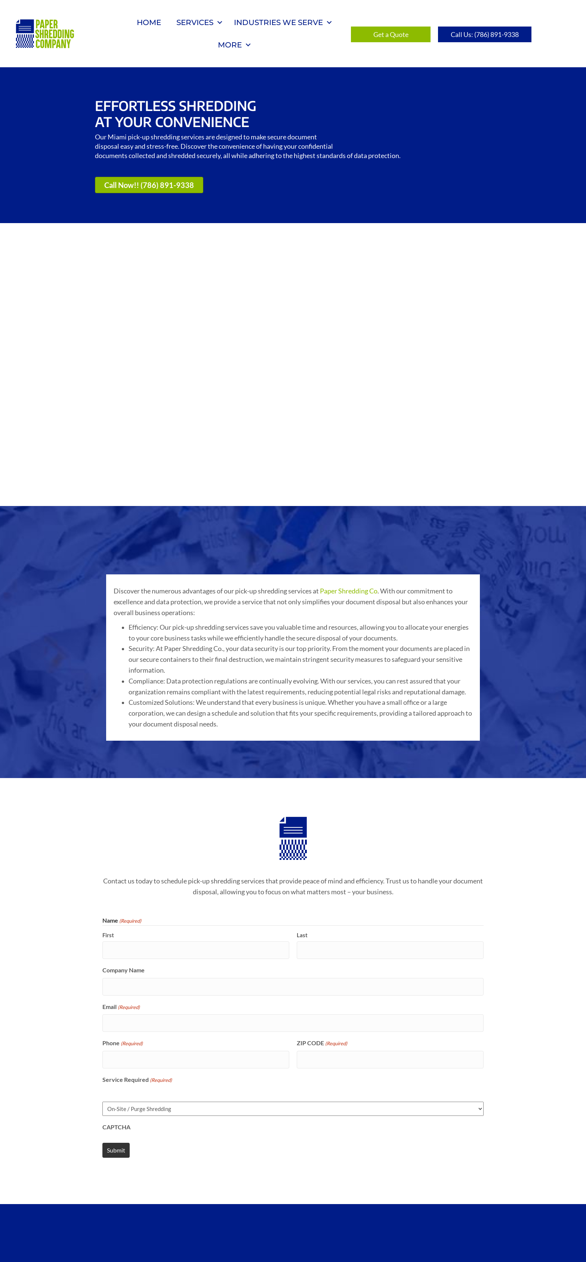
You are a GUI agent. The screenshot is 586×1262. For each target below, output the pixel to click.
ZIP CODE (322, 955)
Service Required (137, 989)
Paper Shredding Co (348, 511)
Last (302, 855)
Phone (122, 955)
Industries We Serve (278, 22)
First (108, 855)
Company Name (123, 887)
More (230, 44)
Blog (302, 1217)
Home (149, 22)
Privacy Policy (351, 1217)
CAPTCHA (116, 1035)
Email (121, 921)
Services (194, 22)
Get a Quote (260, 1217)
